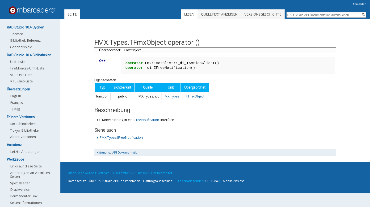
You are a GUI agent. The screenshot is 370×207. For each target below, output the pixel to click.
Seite (72, 14)
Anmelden (359, 4)
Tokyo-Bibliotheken (25, 130)
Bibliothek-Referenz (25, 40)
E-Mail (215, 181)
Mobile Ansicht (233, 181)
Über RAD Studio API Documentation (114, 181)
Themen (16, 34)
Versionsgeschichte (262, 14)
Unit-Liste (17, 61)
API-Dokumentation (125, 152)
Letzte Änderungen (25, 151)
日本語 (15, 109)
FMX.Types (171, 96)
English (15, 96)
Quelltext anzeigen (219, 14)
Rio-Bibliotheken (23, 124)
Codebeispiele (21, 47)
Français (16, 102)
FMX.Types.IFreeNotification (121, 137)
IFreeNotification (146, 120)
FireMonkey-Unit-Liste (27, 68)
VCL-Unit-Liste (21, 75)
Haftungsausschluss (157, 181)
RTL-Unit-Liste (21, 81)
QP (207, 181)
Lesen (189, 14)
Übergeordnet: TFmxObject (120, 50)
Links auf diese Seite (26, 166)
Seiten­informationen (26, 202)
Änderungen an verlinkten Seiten (30, 174)
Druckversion (20, 189)
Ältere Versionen (23, 136)
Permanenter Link (24, 196)
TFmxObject (195, 96)
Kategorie (103, 152)
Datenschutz (77, 181)
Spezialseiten (20, 183)
